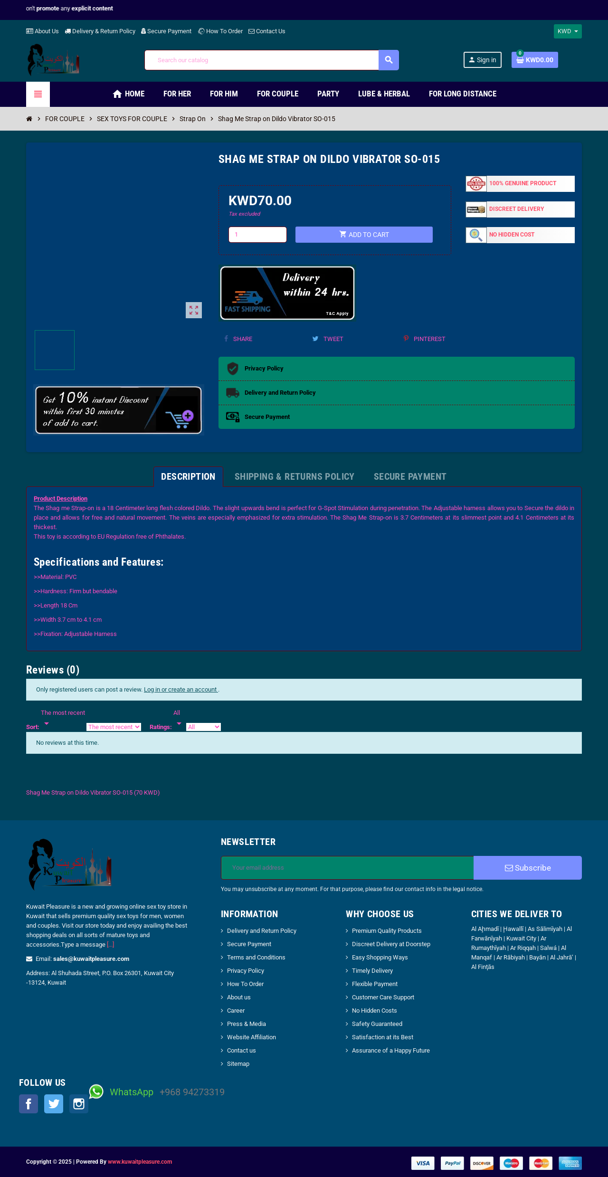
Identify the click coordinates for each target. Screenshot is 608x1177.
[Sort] (63, 718)
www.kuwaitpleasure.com (140, 1161)
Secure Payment (166, 31)
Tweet (327, 338)
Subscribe (528, 868)
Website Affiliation (251, 1037)
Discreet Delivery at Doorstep (391, 944)
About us (239, 997)
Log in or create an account (181, 689)
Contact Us (266, 31)
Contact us (241, 1050)
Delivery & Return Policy (100, 31)
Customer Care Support (383, 997)
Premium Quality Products (387, 930)
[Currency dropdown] (568, 31)
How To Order (220, 31)
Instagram (78, 1103)
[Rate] (179, 718)
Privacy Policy (245, 970)
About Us (42, 31)
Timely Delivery (372, 970)
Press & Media (246, 1023)
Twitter (53, 1103)
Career (236, 1010)
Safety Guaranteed (377, 1023)
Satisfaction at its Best (382, 1037)
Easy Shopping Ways (380, 957)
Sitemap (238, 1063)
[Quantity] (257, 235)
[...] (110, 944)
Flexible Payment (375, 983)
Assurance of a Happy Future (391, 1050)
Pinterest (425, 338)
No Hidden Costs (374, 1010)
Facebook (28, 1103)
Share (238, 338)
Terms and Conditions (256, 957)
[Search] (271, 60)
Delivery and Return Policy (261, 930)
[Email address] (347, 868)
